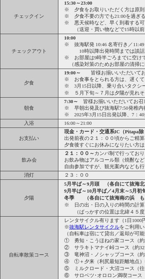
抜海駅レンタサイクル (94, 227)
